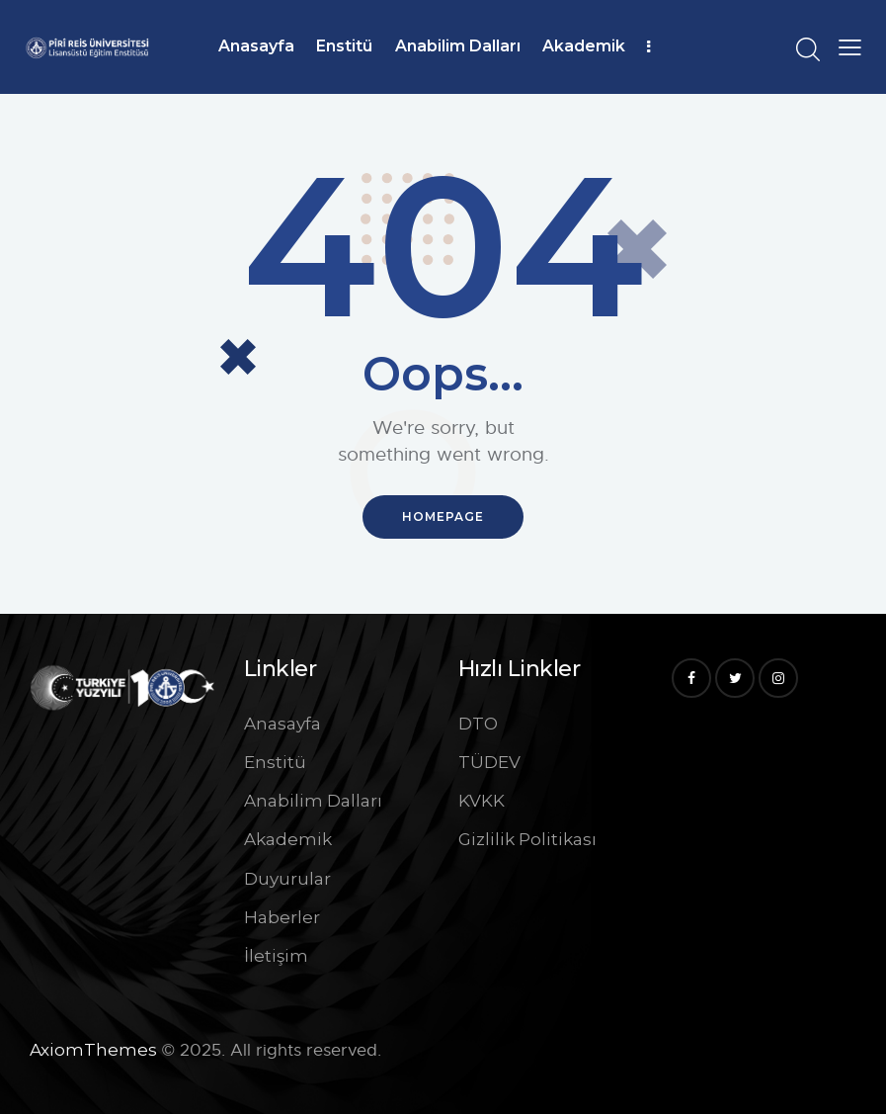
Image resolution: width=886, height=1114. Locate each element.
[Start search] (806, 50)
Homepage (443, 516)
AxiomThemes (93, 1050)
